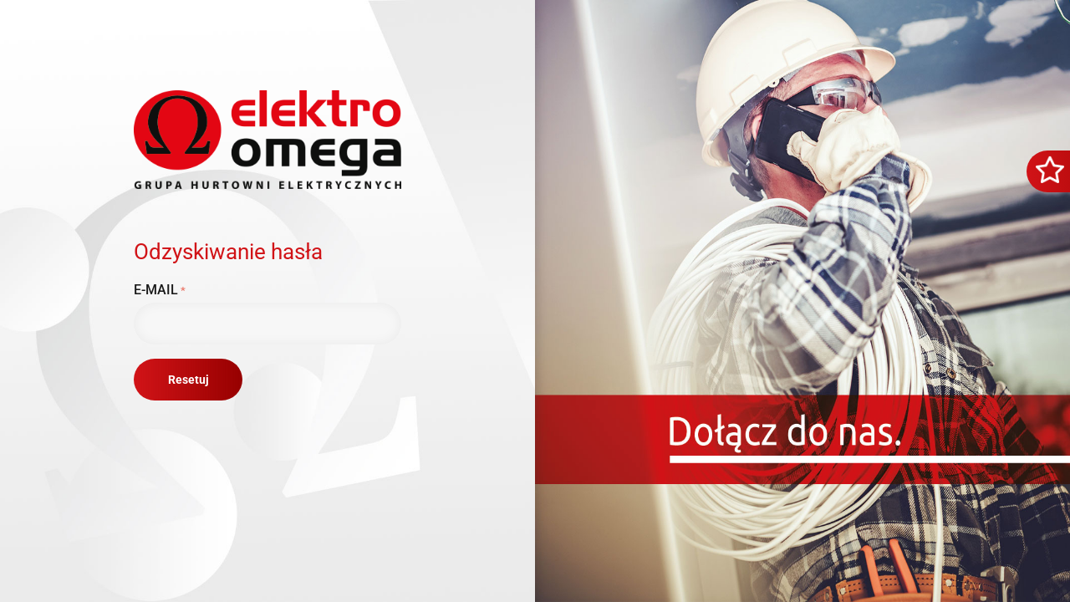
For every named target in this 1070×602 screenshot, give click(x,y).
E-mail (156, 290)
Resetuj (188, 379)
